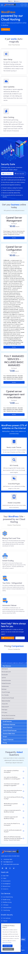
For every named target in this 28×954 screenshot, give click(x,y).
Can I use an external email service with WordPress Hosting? (13, 791)
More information (6, 942)
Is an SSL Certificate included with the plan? (12, 830)
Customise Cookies (8, 949)
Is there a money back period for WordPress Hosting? (12, 811)
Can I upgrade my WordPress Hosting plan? (11, 771)
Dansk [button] (16, 1)
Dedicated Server (7, 907)
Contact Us (20, 638)
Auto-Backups (7, 173)
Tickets (4, 878)
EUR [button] (10, 1)
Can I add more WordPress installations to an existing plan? (12, 778)
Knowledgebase (6, 883)
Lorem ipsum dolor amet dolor (10, 864)
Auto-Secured (19, 173)
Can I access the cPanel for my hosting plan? (12, 824)
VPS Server (5, 905)
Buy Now (14, 237)
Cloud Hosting (6, 910)
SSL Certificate (6, 918)
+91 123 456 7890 (6, 859)
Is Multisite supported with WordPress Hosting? (11, 817)
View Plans (5, 29)
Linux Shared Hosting (8, 897)
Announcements (6, 881)
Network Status (6, 886)
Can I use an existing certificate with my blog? (13, 797)
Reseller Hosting (6, 899)
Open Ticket (6, 875)
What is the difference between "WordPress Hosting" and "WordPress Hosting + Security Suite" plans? (13, 838)
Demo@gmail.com (7, 862)
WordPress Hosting (7, 902)
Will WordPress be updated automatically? (11, 804)
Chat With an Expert (8, 638)
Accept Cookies (7, 945)
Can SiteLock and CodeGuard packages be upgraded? (11, 784)
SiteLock (5, 920)
